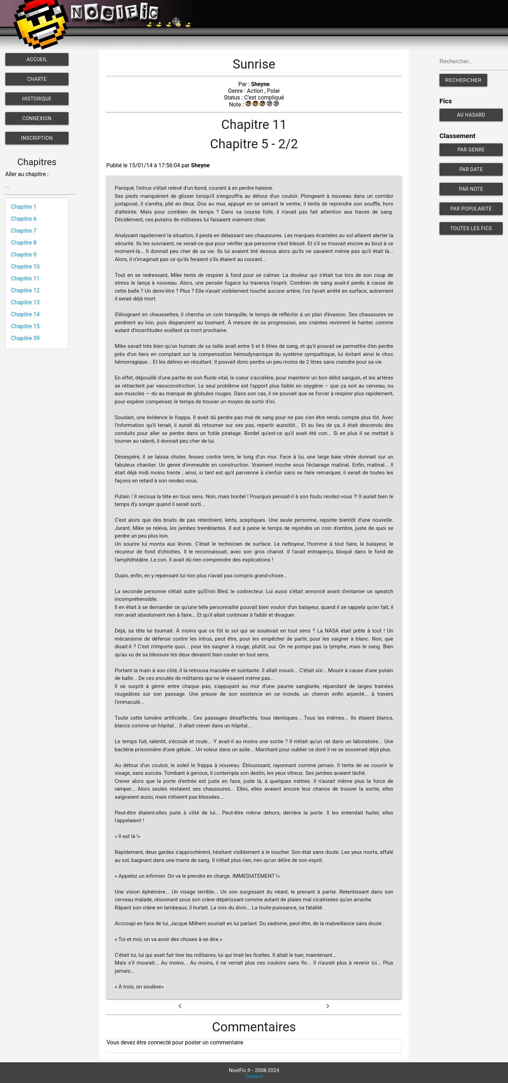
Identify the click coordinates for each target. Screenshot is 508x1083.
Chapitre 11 (25, 278)
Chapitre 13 (25, 302)
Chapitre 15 (25, 326)
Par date (471, 169)
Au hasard (471, 115)
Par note (471, 189)
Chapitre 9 (24, 254)
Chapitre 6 (24, 218)
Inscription (37, 138)
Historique (37, 99)
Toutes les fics (471, 228)
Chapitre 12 (25, 290)
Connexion (36, 118)
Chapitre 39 (25, 338)
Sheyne (260, 84)
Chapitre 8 (24, 242)
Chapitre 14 (25, 314)
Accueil (36, 59)
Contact (254, 1076)
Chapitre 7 (24, 230)
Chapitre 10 (25, 266)
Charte (37, 79)
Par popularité (471, 209)
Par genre (471, 150)
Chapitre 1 (24, 206)
